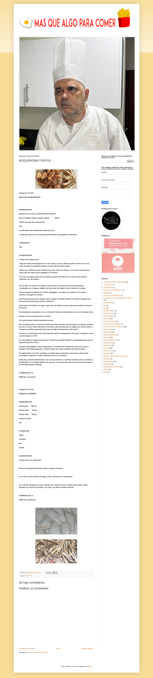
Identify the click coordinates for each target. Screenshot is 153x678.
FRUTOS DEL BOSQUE (111, 324)
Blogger (89, 666)
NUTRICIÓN (107, 343)
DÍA (104, 308)
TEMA (105, 370)
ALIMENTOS (107, 287)
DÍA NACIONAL (108, 311)
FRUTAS (106, 319)
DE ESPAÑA (107, 303)
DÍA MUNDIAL (108, 313)
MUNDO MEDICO (109, 335)
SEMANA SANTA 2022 (111, 367)
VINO (105, 372)
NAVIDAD (106, 337)
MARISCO (107, 332)
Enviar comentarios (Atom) (38, 652)
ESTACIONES (108, 316)
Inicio (58, 649)
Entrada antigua (87, 649)
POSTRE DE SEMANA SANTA (114, 356)
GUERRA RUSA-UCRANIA (112, 327)
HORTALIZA (107, 329)
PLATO (29, 575)
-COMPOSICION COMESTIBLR (114, 282)
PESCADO (107, 345)
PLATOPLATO (108, 351)
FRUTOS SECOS (109, 321)
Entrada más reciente (27, 649)
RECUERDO (107, 362)
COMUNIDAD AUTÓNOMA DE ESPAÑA (117, 298)
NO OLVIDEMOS (109, 340)
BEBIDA (106, 293)
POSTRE (106, 353)
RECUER (106, 359)
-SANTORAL (107, 285)
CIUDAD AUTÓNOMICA (111, 295)
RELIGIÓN (107, 364)
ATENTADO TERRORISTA (112, 290)
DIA (104, 305)
